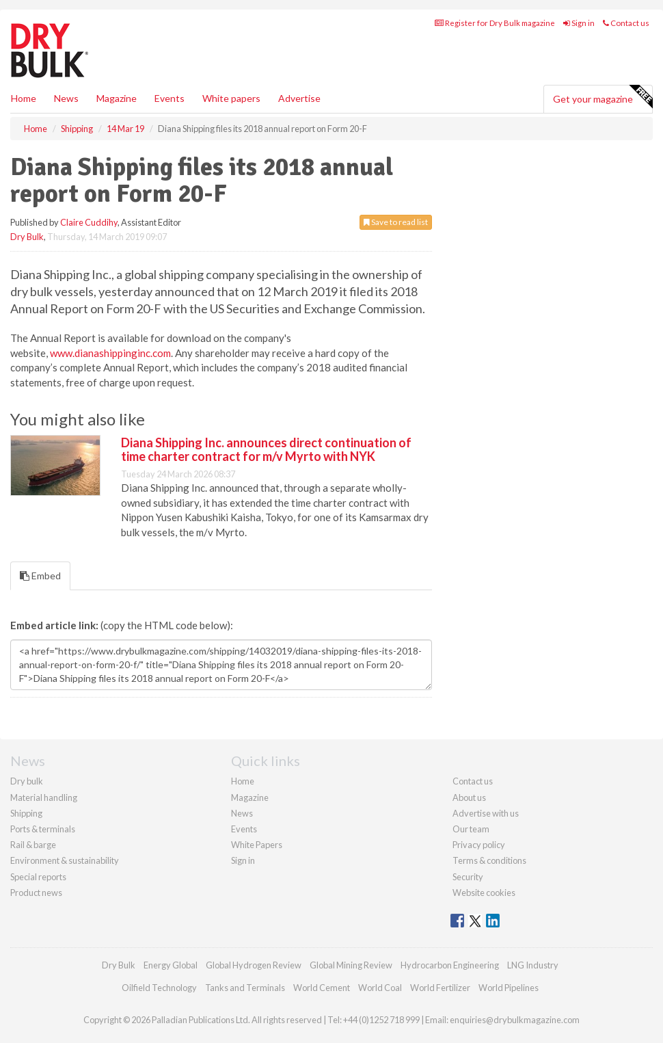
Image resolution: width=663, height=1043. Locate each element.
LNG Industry (532, 965)
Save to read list (396, 222)
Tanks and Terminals (245, 987)
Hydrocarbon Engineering (450, 965)
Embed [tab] (40, 575)
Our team (470, 828)
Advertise (299, 98)
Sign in (579, 22)
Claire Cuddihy (89, 222)
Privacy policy (478, 844)
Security (467, 876)
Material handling (43, 797)
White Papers (256, 844)
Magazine (116, 98)
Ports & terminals (42, 828)
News (242, 813)
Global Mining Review (351, 965)
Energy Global (171, 965)
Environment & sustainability (64, 860)
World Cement (321, 987)
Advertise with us (485, 813)
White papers (231, 98)
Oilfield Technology (159, 987)
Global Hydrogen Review (253, 965)
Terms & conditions (489, 860)
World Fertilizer (440, 987)
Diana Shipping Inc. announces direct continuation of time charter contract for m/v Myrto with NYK (266, 449)
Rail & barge (33, 844)
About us (469, 797)
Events (169, 98)
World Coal (380, 987)
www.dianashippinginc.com (110, 353)
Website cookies (483, 892)
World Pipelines (508, 987)
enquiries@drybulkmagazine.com (515, 1019)
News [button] (66, 98)
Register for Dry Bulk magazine (495, 22)
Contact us (626, 22)
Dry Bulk (27, 236)
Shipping (26, 813)
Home (23, 98)
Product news (36, 892)
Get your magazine (602, 97)
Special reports (38, 876)
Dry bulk (26, 781)
